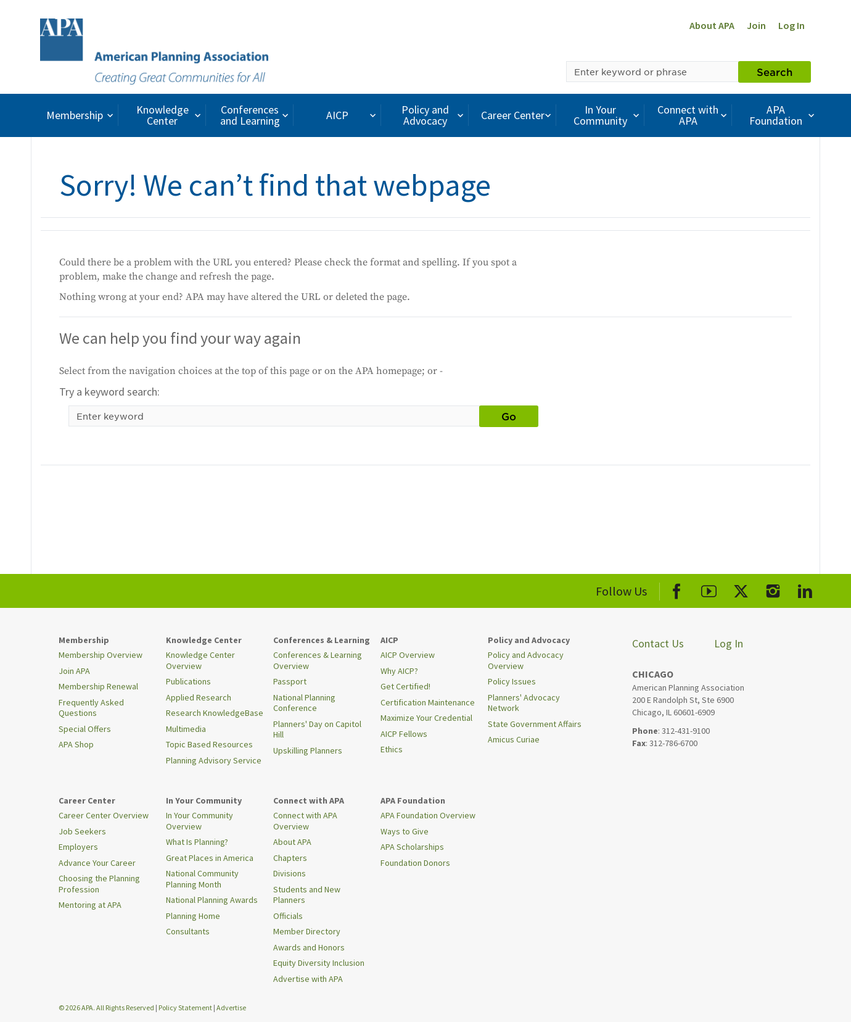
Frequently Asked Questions (91, 708)
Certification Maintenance (427, 702)
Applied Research (198, 697)
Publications (188, 681)
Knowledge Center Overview (200, 660)
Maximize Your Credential (426, 717)
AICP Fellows (403, 733)
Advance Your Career (97, 862)
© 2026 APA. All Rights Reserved (107, 1007)
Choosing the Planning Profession (99, 884)
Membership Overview (100, 654)
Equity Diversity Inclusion (318, 962)
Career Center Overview (104, 815)
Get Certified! (405, 686)
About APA (711, 25)
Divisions (289, 873)
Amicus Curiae (514, 739)
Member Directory (306, 931)
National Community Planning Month (202, 879)
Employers (78, 846)
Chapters (290, 857)
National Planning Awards (212, 899)
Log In (791, 25)
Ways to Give (404, 831)
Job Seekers (82, 831)
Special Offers (85, 728)
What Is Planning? (197, 841)
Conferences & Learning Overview (317, 660)
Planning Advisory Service (213, 760)
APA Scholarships (412, 846)
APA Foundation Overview (427, 815)
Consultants (188, 931)
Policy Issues (512, 681)
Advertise (231, 1007)
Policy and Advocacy (434, 115)
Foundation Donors (415, 862)
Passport (289, 681)
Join (756, 25)
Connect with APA (693, 115)
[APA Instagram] (773, 589)
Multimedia (186, 728)
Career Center (517, 115)
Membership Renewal (98, 686)
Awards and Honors (309, 947)
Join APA (74, 670)
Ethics (391, 749)
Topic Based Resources (209, 744)
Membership (81, 115)
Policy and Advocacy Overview (526, 660)
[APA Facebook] (677, 589)
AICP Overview (407, 654)
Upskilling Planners (307, 750)
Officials (288, 915)
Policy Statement (185, 1007)
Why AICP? (399, 670)
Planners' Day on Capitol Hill (317, 729)
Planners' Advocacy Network (524, 703)
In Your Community (608, 115)
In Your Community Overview (199, 821)
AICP (352, 115)
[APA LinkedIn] (805, 589)
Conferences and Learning (256, 115)
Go (508, 416)
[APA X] (741, 589)
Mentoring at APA (90, 904)
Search (774, 71)
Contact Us (658, 643)
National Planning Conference (304, 703)
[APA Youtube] (709, 589)
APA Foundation (783, 115)
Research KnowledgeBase (214, 712)
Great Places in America (209, 857)
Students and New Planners (306, 895)
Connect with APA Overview (305, 821)
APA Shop (76, 744)
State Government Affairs (535, 723)
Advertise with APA (308, 978)
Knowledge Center (170, 115)
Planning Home (193, 915)
